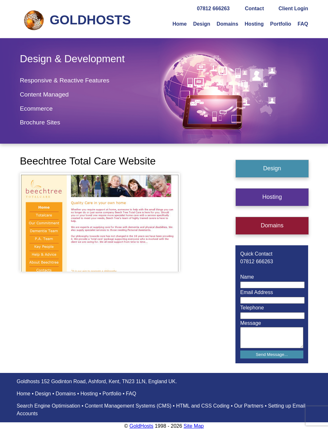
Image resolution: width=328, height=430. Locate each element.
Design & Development (72, 58)
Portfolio (280, 24)
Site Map (194, 426)
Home (179, 24)
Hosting (254, 24)
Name (247, 277)
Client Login (293, 8)
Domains (227, 24)
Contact (254, 8)
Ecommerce (36, 108)
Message (250, 323)
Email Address (256, 292)
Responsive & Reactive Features (64, 80)
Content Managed (44, 94)
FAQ (303, 24)
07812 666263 (213, 8)
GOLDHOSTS (90, 20)
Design (201, 24)
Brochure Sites (40, 122)
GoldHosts (141, 426)
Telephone (252, 307)
